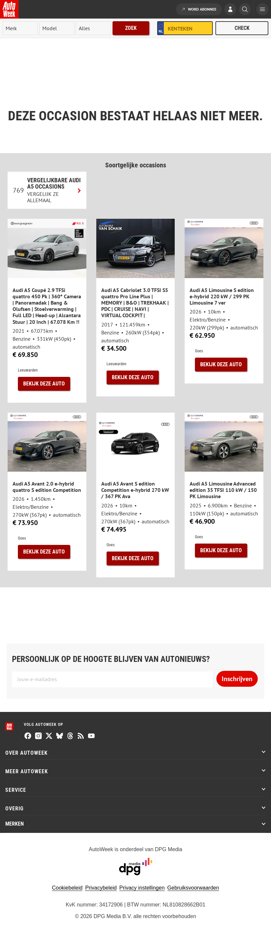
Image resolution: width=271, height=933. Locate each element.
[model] (56, 28)
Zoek (131, 28)
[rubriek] (93, 28)
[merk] (20, 28)
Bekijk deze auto (44, 383)
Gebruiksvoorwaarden (193, 888)
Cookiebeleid (67, 888)
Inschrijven (237, 678)
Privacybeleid (100, 888)
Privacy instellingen (142, 888)
